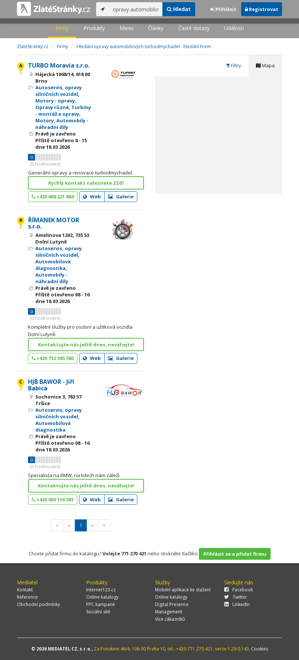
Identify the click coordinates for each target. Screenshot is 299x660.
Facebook (238, 590)
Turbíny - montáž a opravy (63, 110)
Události (234, 28)
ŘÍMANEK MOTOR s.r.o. (53, 223)
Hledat (179, 9)
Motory (44, 120)
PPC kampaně (100, 604)
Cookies (259, 649)
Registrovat (261, 9)
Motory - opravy (55, 100)
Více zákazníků (170, 619)
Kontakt (25, 590)
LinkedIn (237, 604)
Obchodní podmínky (38, 604)
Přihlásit (223, 9)
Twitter (235, 597)
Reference (27, 597)
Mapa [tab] (265, 65)
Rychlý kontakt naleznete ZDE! (86, 183)
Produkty (94, 28)
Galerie (121, 196)
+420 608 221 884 (53, 196)
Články (155, 28)
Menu (126, 28)
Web (92, 196)
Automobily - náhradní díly (61, 123)
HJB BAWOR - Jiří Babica (51, 385)
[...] (136, 9)
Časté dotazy (194, 28)
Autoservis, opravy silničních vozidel (58, 90)
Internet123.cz (101, 590)
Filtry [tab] (233, 65)
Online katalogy (102, 597)
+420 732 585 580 (53, 358)
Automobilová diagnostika (53, 264)
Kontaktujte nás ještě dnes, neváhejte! (86, 344)
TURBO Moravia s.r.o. (58, 65)
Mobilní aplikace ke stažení (183, 590)
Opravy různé (52, 107)
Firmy (62, 28)
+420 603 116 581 (53, 499)
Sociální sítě (98, 612)
